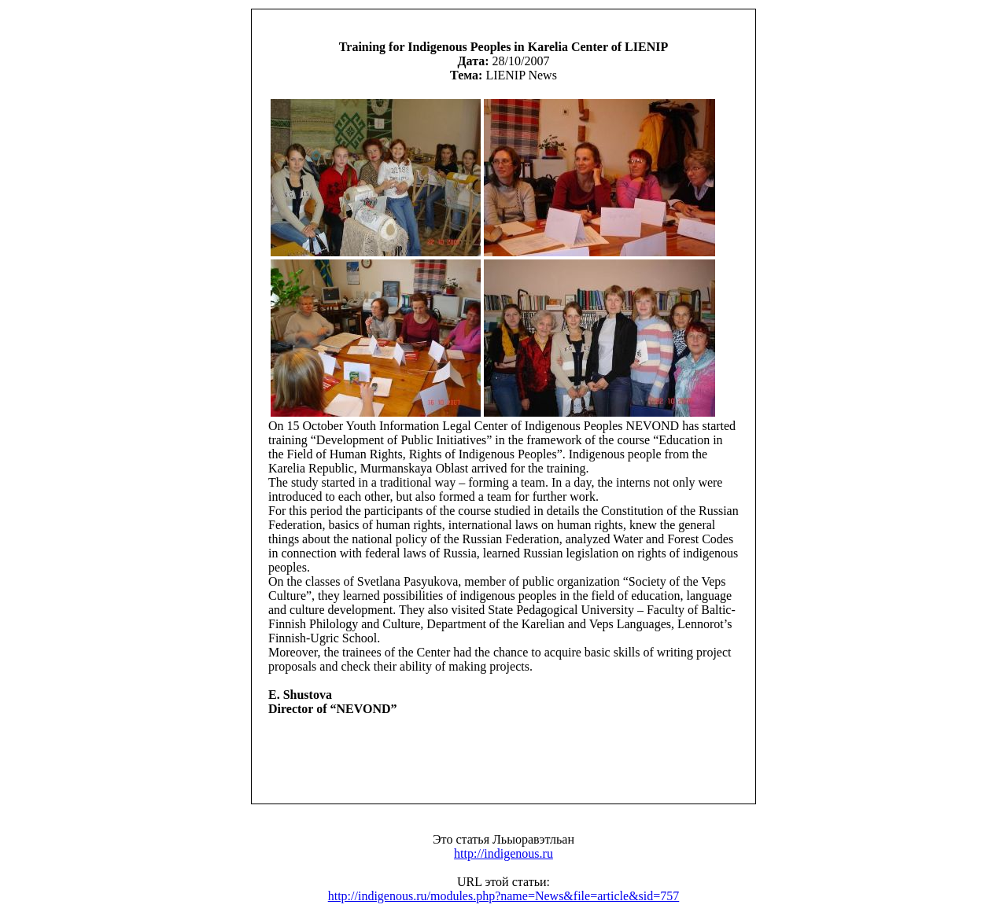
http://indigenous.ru (503, 853)
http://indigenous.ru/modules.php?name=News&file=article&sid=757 (504, 896)
